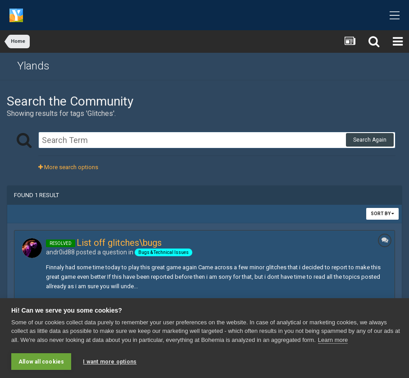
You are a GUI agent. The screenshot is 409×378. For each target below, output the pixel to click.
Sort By (382, 213)
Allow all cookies (41, 362)
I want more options (109, 362)
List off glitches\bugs (119, 242)
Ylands (33, 66)
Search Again (369, 140)
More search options (68, 167)
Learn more (333, 340)
